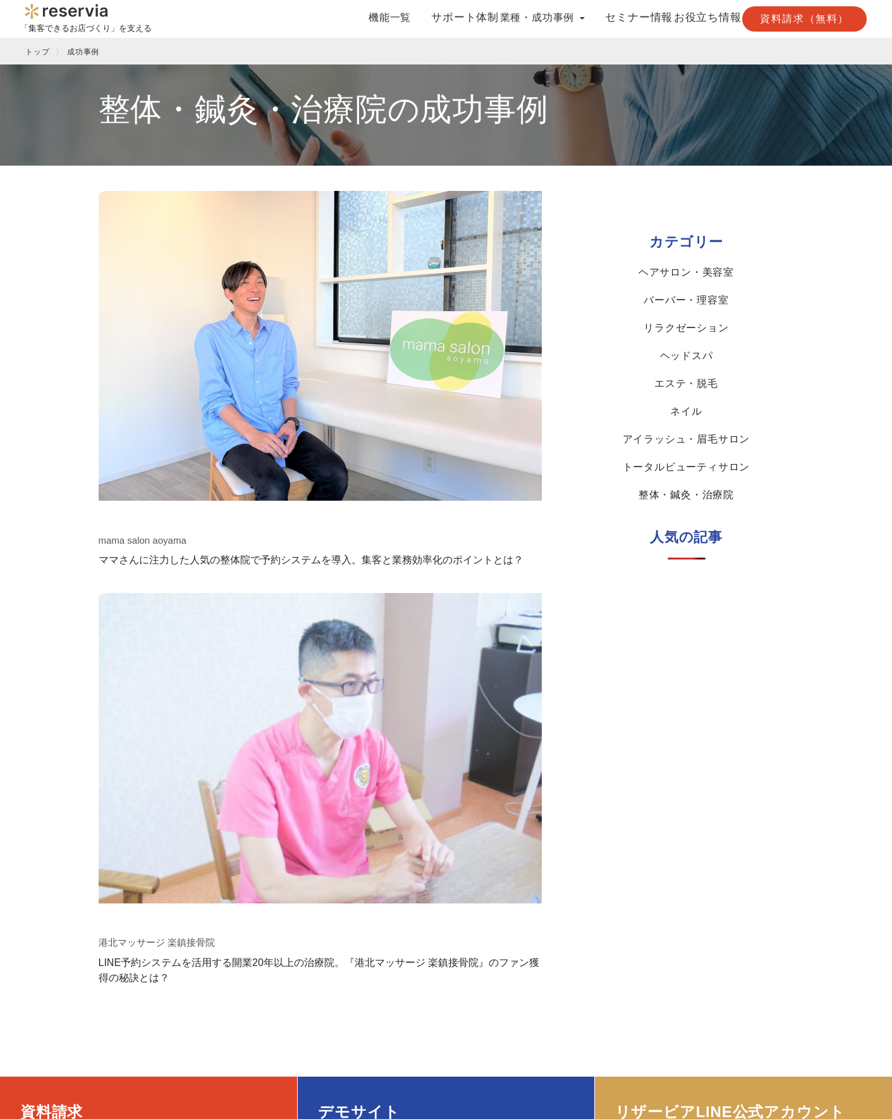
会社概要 (659, 872)
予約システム (488, 893)
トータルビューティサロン (686, 467)
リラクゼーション (686, 327)
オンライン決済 (131, 974)
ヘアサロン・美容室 (686, 272)
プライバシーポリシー (242, 1102)
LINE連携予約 (128, 893)
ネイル (686, 411)
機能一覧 (343, 18)
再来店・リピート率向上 (511, 933)
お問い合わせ (669, 933)
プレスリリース (674, 893)
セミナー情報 (606, 18)
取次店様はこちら (678, 974)
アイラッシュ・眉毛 (321, 994)
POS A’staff (124, 994)
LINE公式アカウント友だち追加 (708, 953)
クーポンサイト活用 (502, 872)
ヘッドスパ (686, 355)
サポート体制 (417, 18)
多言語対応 (122, 953)
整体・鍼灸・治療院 (686, 494)
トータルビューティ (321, 1014)
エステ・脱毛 (686, 383)
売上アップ (483, 953)
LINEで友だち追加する (743, 749)
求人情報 (659, 994)
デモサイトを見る (446, 749)
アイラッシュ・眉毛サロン (686, 439)
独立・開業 (483, 913)
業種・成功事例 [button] (511, 18)
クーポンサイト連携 (141, 913)
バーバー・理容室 (686, 300)
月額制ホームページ (141, 1014)
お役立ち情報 (690, 18)
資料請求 (659, 913)
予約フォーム (127, 933)
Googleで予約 (128, 872)
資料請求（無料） (804, 18)
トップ (37, 51)
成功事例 (83, 51)
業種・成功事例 (321, 839)
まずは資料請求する (148, 749)
